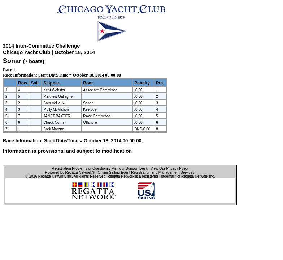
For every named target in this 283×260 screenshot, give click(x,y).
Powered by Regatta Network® (70, 172)
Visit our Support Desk (129, 168)
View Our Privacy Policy (170, 168)
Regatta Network (51, 176)
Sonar (12, 61)
